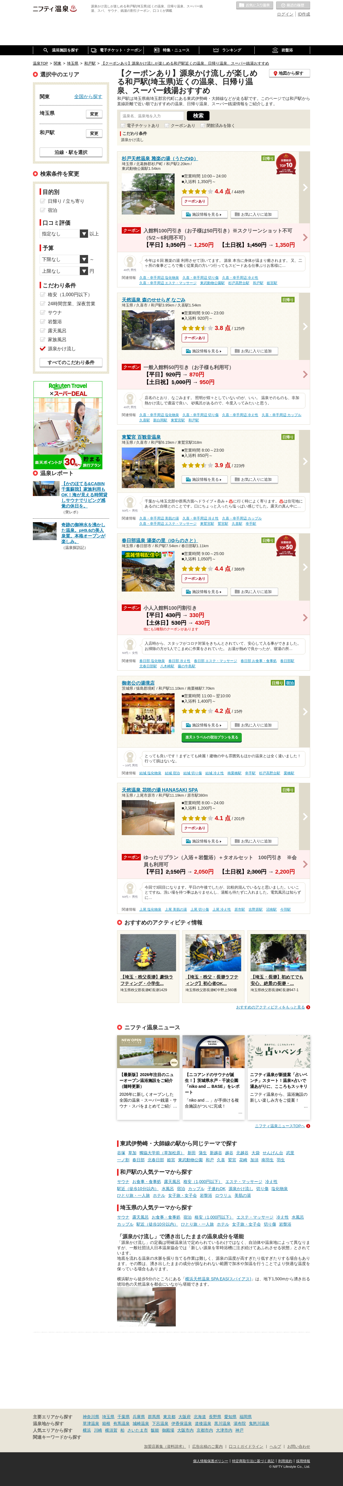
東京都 (169, 1416)
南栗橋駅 (234, 773)
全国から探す (88, 96)
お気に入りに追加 (256, 214)
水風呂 (168, 1188)
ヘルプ (275, 1447)
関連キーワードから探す (57, 1437)
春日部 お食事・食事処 (259, 661)
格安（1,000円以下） (202, 1181)
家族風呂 (57, 339)
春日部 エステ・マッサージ (215, 661)
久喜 (221, 1159)
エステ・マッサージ (243, 1181)
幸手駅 (251, 524)
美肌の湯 (242, 1195)
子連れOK (216, 1188)
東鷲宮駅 (178, 420)
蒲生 (203, 1152)
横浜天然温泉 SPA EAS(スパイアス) (218, 1278)
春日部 (138, 1159)
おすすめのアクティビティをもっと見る (270, 1007)
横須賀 (111, 1430)
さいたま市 (137, 1430)
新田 (191, 1152)
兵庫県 (139, 1416)
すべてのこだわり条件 (71, 362)
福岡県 (245, 1416)
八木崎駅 (167, 666)
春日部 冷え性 (179, 661)
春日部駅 (287, 661)
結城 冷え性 (214, 773)
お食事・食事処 (146, 1181)
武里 (290, 1152)
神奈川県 (91, 1416)
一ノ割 (123, 1159)
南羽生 (267, 1159)
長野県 (215, 1416)
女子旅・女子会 (182, 1195)
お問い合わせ (298, 1447)
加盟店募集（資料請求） (165, 1447)
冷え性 (271, 1181)
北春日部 (156, 1159)
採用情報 (303, 1461)
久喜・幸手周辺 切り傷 (201, 278)
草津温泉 (91, 1423)
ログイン (285, 14)
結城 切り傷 (192, 773)
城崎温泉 (141, 1423)
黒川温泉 (222, 1423)
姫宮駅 (272, 283)
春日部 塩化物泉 (152, 661)
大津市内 (224, 1430)
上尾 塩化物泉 (150, 909)
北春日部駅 (148, 666)
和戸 (210, 1159)
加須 (254, 1159)
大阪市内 (185, 1430)
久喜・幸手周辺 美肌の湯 (159, 518)
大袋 (255, 1152)
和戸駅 (258, 283)
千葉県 (123, 1416)
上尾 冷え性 (221, 909)
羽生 (281, 1159)
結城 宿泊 (172, 773)
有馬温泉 (121, 1423)
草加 (132, 1152)
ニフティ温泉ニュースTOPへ (280, 1126)
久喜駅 (144, 420)
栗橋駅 (289, 773)
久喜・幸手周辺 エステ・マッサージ (168, 283)
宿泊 (181, 1188)
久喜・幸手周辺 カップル (281, 415)
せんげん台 (273, 1152)
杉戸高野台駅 (238, 283)
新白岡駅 (160, 420)
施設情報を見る (205, 214)
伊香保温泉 (181, 1423)
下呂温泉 (160, 1423)
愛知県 (230, 1416)
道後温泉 (203, 1423)
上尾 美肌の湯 (176, 909)
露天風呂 (172, 1181)
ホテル (159, 1195)
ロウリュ (223, 1195)
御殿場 (168, 1430)
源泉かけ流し (241, 1188)
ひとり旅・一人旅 (133, 1195)
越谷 (229, 1152)
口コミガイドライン (246, 1447)
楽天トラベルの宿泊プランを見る (211, 737)
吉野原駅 (256, 909)
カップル (196, 1188)
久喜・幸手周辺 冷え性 (240, 278)
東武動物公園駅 (212, 283)
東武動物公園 (190, 1159)
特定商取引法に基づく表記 (253, 1461)
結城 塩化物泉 (150, 773)
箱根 (106, 1423)
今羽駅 (285, 909)
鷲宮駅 (223, 524)
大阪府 (184, 1416)
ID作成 (304, 14)
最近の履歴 (293, 5)
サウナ (123, 1181)
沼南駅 (271, 909)
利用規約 (285, 1461)
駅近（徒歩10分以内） (138, 1188)
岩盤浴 (206, 1195)
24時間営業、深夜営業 (71, 303)
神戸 (239, 1430)
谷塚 (121, 1152)
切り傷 (262, 1188)
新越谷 (216, 1152)
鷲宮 (232, 1159)
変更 (94, 114)
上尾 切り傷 (199, 909)
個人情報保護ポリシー (210, 1461)
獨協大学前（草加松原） (162, 1152)
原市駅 (239, 909)
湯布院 (240, 1423)
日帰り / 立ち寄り (66, 201)
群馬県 (154, 1416)
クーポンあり (183, 125)
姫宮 (171, 1159)
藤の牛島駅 (186, 666)
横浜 (87, 1430)
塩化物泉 (279, 1188)
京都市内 (205, 1430)
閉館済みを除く (221, 125)
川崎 (98, 1430)
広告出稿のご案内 (207, 1447)
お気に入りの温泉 (254, 5)
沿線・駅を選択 (71, 152)
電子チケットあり (143, 125)
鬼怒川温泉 (259, 1423)
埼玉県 (108, 1416)
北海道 (200, 1416)
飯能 (155, 1430)
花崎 (243, 1159)
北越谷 (242, 1152)
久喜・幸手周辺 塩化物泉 (159, 278)
